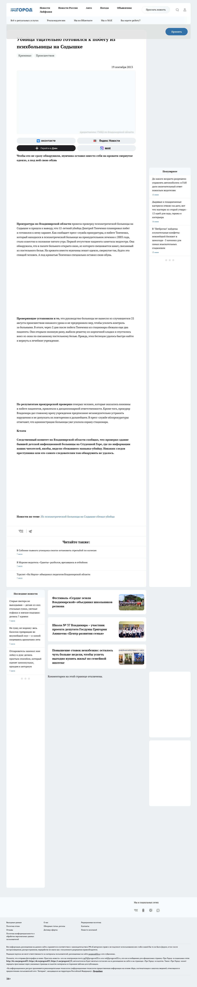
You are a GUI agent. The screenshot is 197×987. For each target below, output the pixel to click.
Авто (89, 7)
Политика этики (13, 926)
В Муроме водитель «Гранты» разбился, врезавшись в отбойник (76, 564)
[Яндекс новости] (106, 141)
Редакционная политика (91, 922)
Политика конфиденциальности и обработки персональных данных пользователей (20, 936)
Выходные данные (14, 922)
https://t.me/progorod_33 (61, 961)
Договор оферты (51, 930)
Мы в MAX (106, 20)
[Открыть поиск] (177, 10)
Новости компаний (89, 930)
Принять (176, 31)
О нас (46, 922)
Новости (45, 7)
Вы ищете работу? (130, 20)
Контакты (85, 926)
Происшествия (45, 55)
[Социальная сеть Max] (106, 148)
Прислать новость (156, 9)
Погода (104, 7)
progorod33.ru (94, 954)
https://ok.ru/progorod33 (39, 961)
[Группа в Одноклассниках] (143, 910)
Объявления (124, 7)
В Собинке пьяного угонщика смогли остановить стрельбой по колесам (76, 552)
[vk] (21, 531)
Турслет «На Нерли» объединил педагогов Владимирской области (76, 576)
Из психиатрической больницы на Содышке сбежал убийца (78, 516)
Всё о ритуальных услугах (24, 20)
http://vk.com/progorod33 (17, 961)
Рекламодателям (56, 20)
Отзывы (9, 930)
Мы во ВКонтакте (83, 20)
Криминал (25, 55)
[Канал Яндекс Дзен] (46, 148)
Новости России (68, 7)
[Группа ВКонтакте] (46, 141)
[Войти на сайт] (185, 10)
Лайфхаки (46, 11)
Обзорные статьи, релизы (54, 926)
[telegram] (31, 531)
